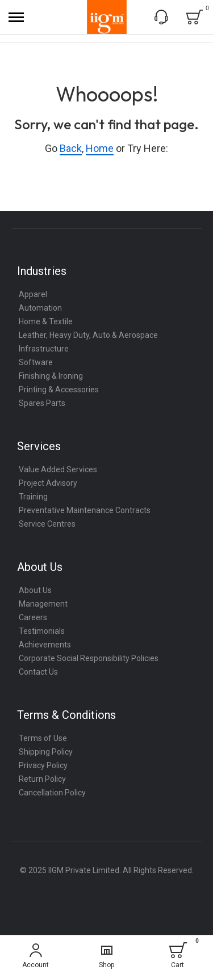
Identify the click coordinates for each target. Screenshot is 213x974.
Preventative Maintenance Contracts (85, 510)
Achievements (45, 644)
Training (33, 496)
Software (36, 362)
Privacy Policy (43, 765)
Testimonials (42, 631)
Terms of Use (43, 738)
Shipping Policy (46, 751)
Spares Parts (42, 403)
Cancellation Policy (52, 792)
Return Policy (42, 779)
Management (43, 603)
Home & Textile (46, 321)
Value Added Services (58, 469)
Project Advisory (48, 483)
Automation (40, 307)
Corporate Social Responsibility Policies (88, 658)
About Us (35, 590)
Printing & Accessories (59, 389)
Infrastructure (44, 348)
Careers (33, 617)
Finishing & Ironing (51, 375)
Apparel (33, 294)
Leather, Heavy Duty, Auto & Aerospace (88, 335)
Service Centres (47, 523)
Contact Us (38, 671)
